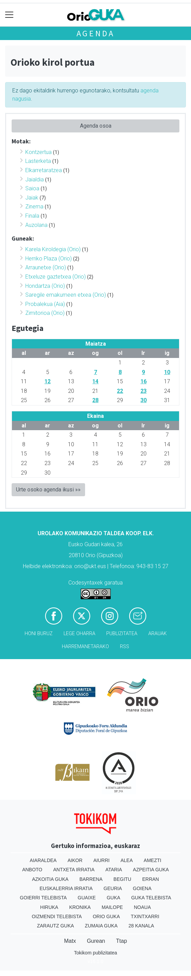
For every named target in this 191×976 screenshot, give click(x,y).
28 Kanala (141, 925)
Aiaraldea (43, 860)
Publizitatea (121, 634)
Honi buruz (39, 634)
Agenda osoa (95, 126)
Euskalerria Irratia (66, 888)
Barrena (91, 879)
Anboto (32, 869)
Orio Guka (106, 916)
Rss (124, 647)
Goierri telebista (43, 897)
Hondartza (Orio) (45, 286)
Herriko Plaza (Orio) (48, 258)
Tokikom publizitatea (95, 952)
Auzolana (36, 225)
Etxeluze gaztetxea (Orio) (55, 276)
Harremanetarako (85, 647)
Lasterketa (38, 161)
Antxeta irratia (74, 869)
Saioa (32, 188)
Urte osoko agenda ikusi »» (48, 489)
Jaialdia (34, 179)
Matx (70, 941)
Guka (113, 897)
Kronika (80, 907)
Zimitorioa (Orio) (45, 313)
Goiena (142, 888)
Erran (150, 879)
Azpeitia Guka (151, 869)
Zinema (34, 206)
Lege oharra (79, 634)
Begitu (122, 879)
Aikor (75, 860)
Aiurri (101, 860)
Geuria (113, 888)
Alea (127, 860)
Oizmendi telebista (57, 916)
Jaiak (31, 197)
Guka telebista (151, 897)
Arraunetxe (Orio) (45, 267)
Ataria (114, 869)
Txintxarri (145, 916)
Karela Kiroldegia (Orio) (53, 249)
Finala (32, 216)
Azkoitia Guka (50, 879)
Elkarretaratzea (43, 170)
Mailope (112, 907)
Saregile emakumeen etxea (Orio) (65, 295)
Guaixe (87, 897)
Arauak (157, 634)
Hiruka (49, 907)
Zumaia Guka (101, 925)
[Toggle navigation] (9, 15)
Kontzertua (38, 152)
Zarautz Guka (55, 925)
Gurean (96, 941)
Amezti (152, 860)
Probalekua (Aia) (45, 304)
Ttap (121, 941)
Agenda (96, 33)
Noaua (142, 907)
